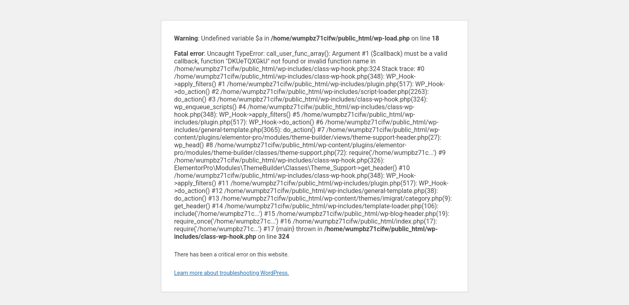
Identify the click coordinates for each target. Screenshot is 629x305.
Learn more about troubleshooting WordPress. (231, 273)
